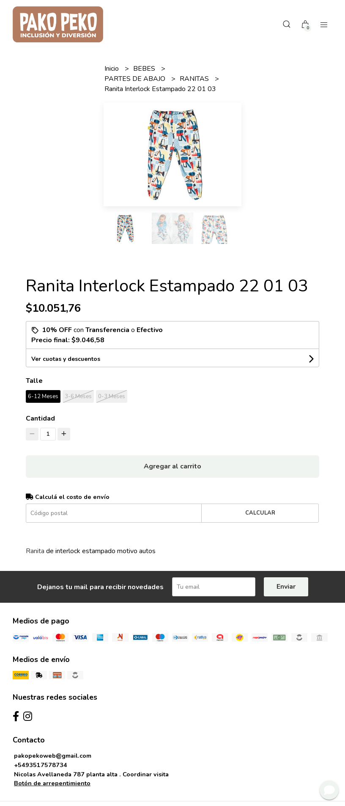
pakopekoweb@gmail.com (52, 755)
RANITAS (195, 78)
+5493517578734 (40, 765)
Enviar (286, 586)
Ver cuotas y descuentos (65, 359)
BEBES (145, 68)
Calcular (260, 513)
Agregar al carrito (172, 466)
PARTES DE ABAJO (135, 78)
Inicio (112, 68)
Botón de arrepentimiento (52, 783)
